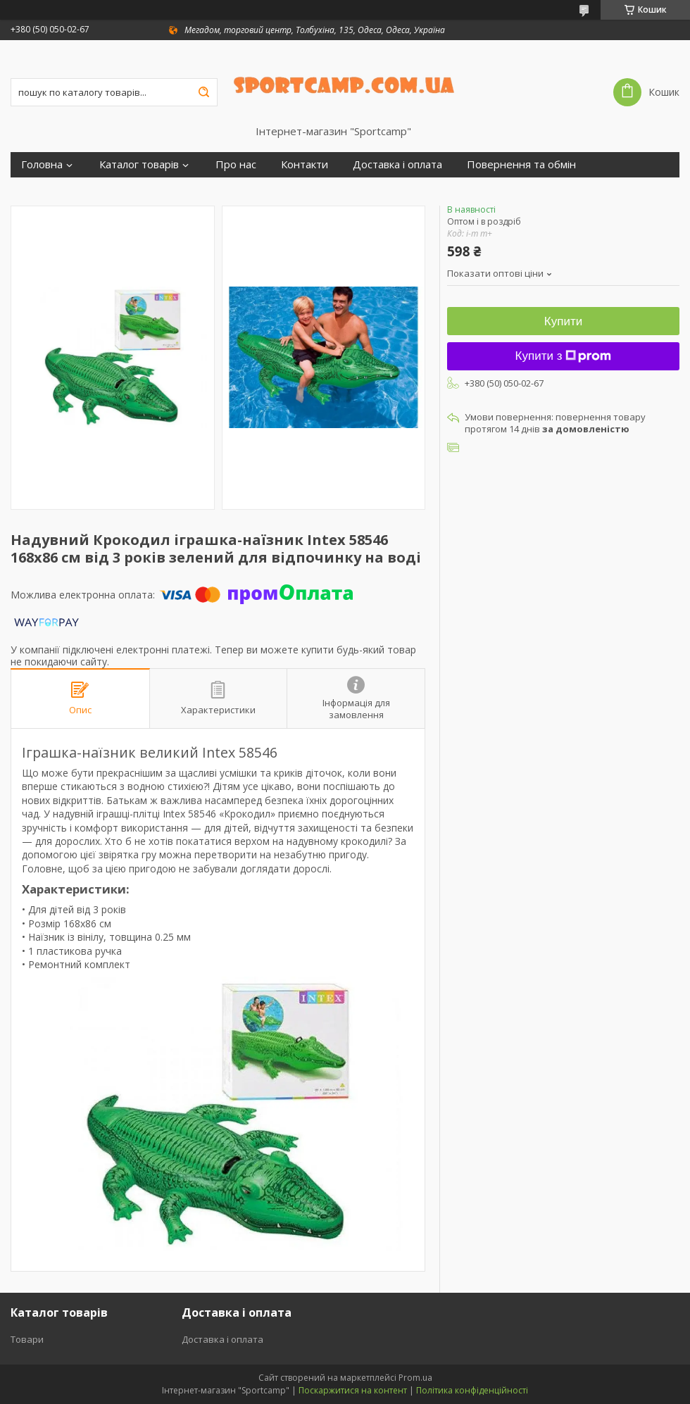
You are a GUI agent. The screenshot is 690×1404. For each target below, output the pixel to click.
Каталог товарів (139, 164)
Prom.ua (415, 1378)
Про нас (235, 164)
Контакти (304, 164)
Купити (563, 321)
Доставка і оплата (397, 164)
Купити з (563, 356)
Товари (27, 1339)
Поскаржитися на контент (353, 1390)
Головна (42, 164)
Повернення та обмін (521, 164)
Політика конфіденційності (472, 1390)
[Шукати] (203, 92)
